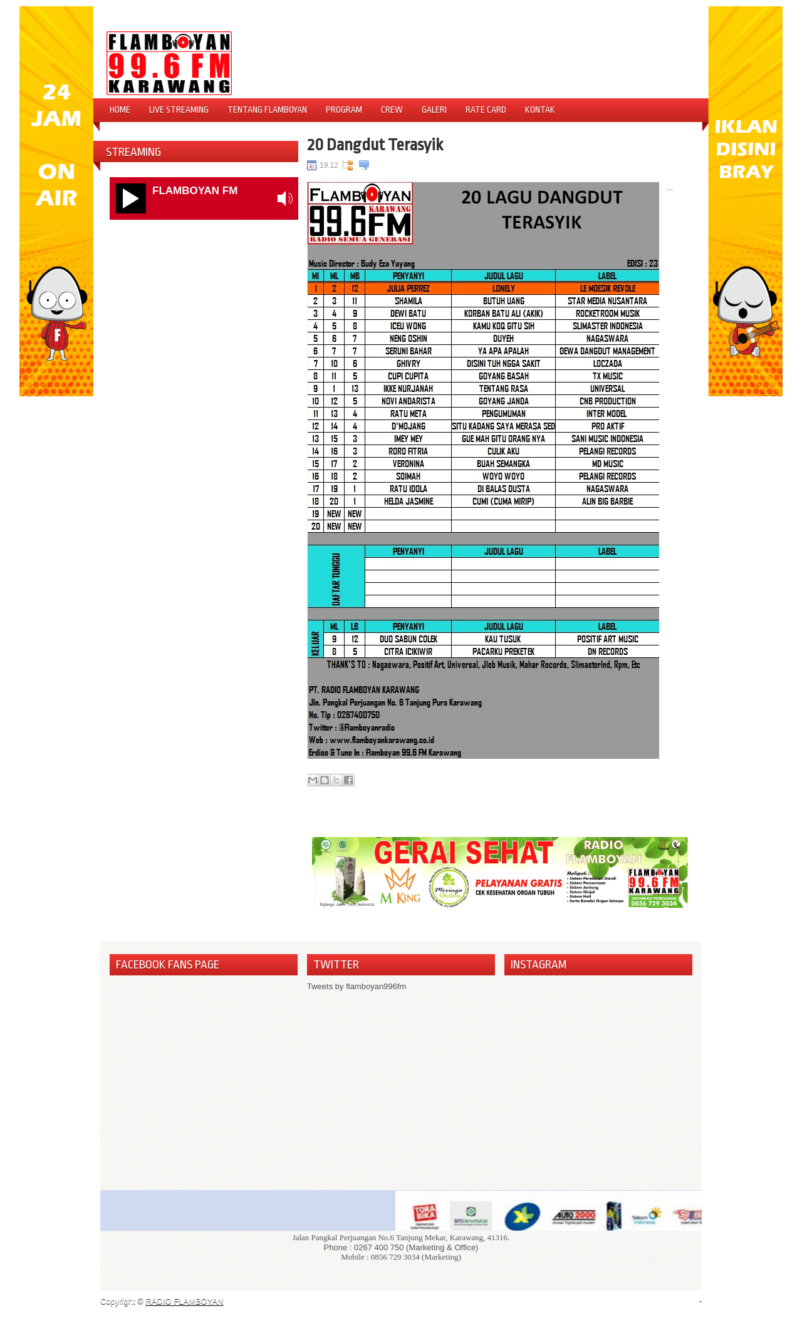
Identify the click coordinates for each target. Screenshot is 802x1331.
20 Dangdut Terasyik (375, 144)
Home (120, 110)
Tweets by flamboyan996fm (356, 986)
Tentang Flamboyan (267, 110)
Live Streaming (179, 110)
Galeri (434, 110)
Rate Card (486, 110)
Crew (392, 110)
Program (344, 110)
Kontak (540, 110)
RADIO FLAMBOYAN (184, 1301)
